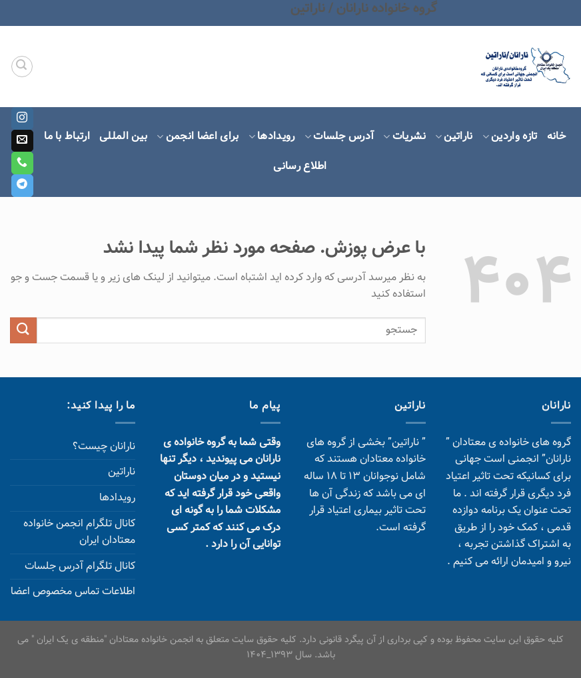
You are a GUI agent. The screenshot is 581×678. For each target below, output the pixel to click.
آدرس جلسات (339, 136)
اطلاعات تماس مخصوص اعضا (73, 592)
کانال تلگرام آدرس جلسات (80, 566)
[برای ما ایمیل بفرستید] (22, 141)
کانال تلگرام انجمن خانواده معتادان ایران (79, 533)
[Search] (22, 66)
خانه (556, 136)
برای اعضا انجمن (198, 136)
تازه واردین (510, 136)
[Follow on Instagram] (22, 118)
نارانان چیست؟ (104, 446)
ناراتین (454, 136)
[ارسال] (23, 330)
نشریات (404, 136)
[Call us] (22, 163)
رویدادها (272, 136)
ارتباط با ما (67, 136)
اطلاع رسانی (299, 166)
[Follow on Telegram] (22, 185)
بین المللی (123, 136)
